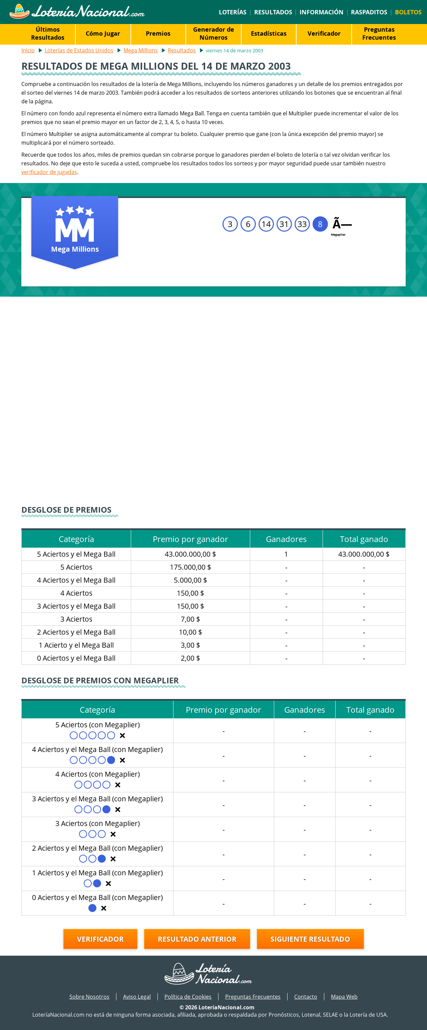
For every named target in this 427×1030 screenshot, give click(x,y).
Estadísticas (269, 33)
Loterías (233, 12)
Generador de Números (213, 33)
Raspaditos (369, 12)
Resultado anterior (197, 939)
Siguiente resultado (310, 939)
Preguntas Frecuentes (379, 33)
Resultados (273, 12)
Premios (158, 33)
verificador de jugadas (49, 172)
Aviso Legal (137, 996)
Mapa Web (344, 996)
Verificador (324, 33)
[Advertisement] (213, 346)
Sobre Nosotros (89, 996)
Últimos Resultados (47, 33)
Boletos (408, 12)
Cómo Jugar (103, 33)
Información (322, 12)
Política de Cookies (187, 996)
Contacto (305, 996)
